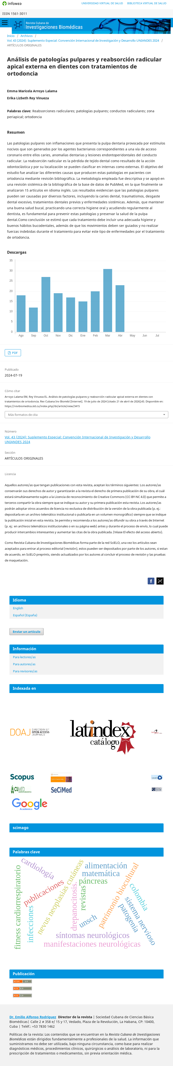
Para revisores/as (25, 671)
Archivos (27, 36)
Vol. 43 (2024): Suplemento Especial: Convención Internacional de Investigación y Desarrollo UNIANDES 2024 (83, 40)
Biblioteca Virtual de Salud (146, 3)
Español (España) (25, 615)
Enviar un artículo (26, 631)
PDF (14, 353)
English (18, 608)
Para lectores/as (24, 657)
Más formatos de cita (23, 415)
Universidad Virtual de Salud (102, 3)
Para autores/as (24, 664)
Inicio (11, 36)
